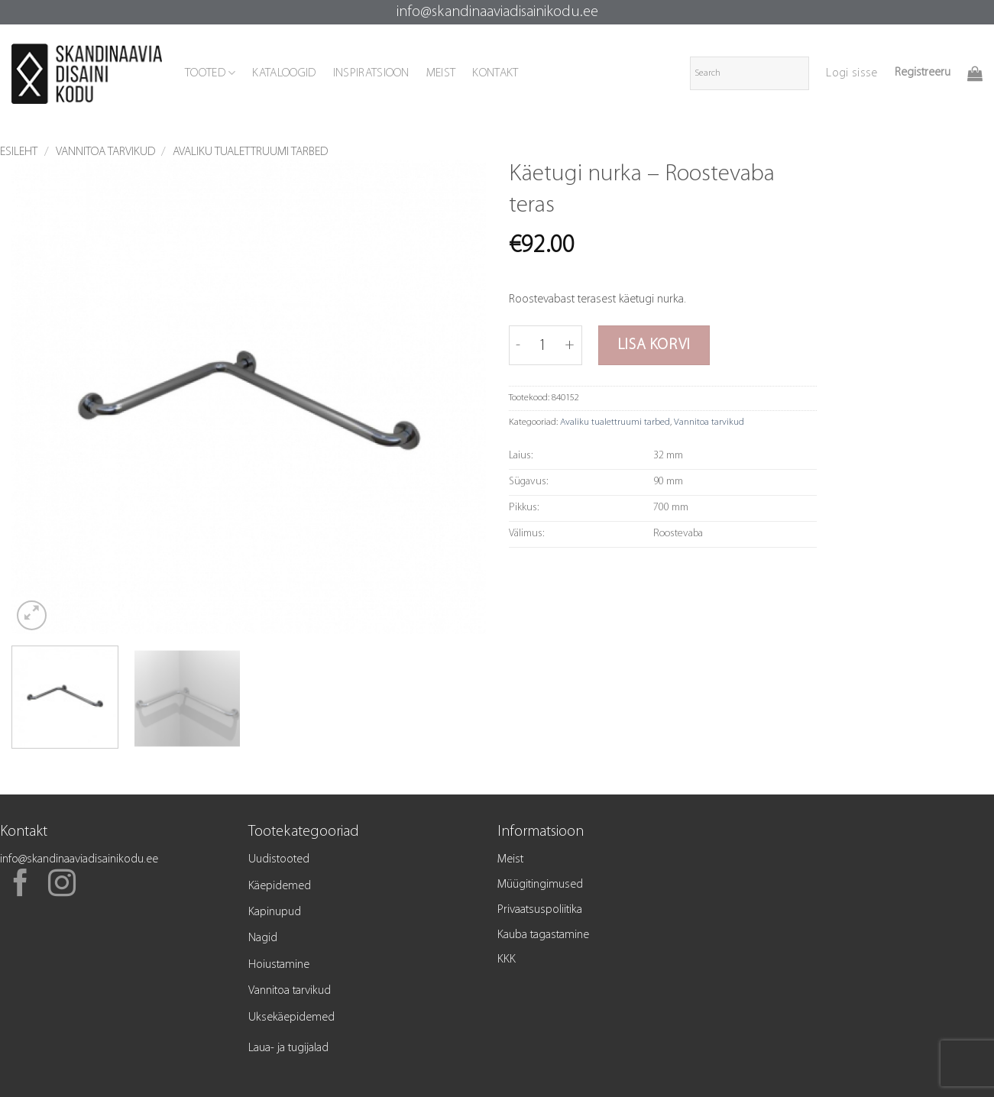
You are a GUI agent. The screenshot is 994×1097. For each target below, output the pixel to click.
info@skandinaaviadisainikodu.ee (497, 12)
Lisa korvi (654, 345)
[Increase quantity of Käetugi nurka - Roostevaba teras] (570, 345)
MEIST (441, 73)
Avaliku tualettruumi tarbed (250, 152)
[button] (851, 73)
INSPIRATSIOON (371, 73)
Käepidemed (279, 886)
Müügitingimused (540, 885)
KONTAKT (495, 73)
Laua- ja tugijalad (288, 1048)
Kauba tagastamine (543, 935)
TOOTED (210, 73)
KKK (506, 959)
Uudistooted (278, 859)
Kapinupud (274, 912)
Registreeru (922, 72)
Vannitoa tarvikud (105, 152)
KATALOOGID (284, 73)
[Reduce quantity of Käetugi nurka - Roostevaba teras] (518, 345)
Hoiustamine (278, 965)
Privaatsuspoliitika (539, 910)
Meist (510, 859)
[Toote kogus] (543, 345)
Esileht (18, 152)
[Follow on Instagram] (62, 885)
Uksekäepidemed (291, 1017)
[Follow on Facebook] (20, 885)
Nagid (262, 938)
